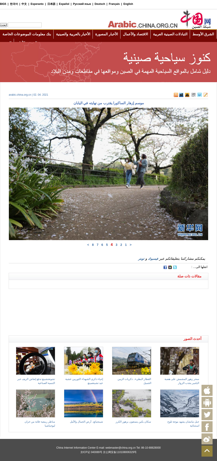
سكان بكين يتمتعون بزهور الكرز (133, 421)
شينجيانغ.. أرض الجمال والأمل (86, 421)
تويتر (141, 258)
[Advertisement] (58, 294)
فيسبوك (153, 258)
